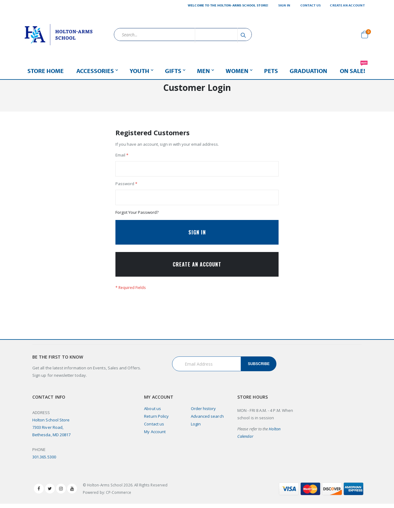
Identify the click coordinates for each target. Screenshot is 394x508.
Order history (203, 413)
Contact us (154, 428)
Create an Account (347, 5)
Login (196, 428)
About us (152, 413)
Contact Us (310, 5)
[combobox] (182, 34)
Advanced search (207, 420)
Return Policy (156, 420)
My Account (155, 436)
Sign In (284, 5)
